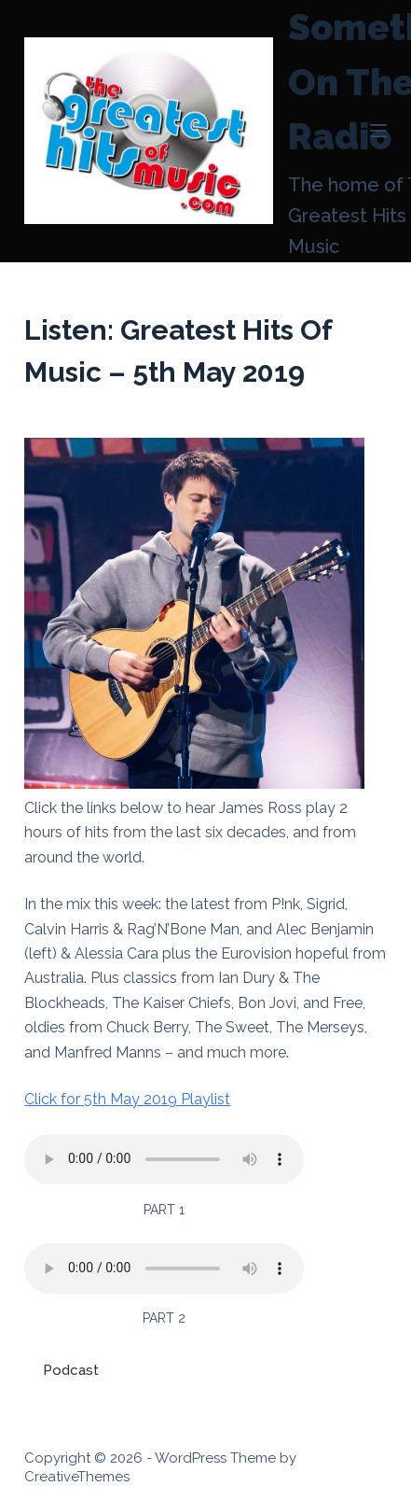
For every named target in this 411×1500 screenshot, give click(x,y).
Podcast (71, 1370)
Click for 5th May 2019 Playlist (127, 1099)
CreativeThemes (77, 1476)
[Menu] (378, 130)
